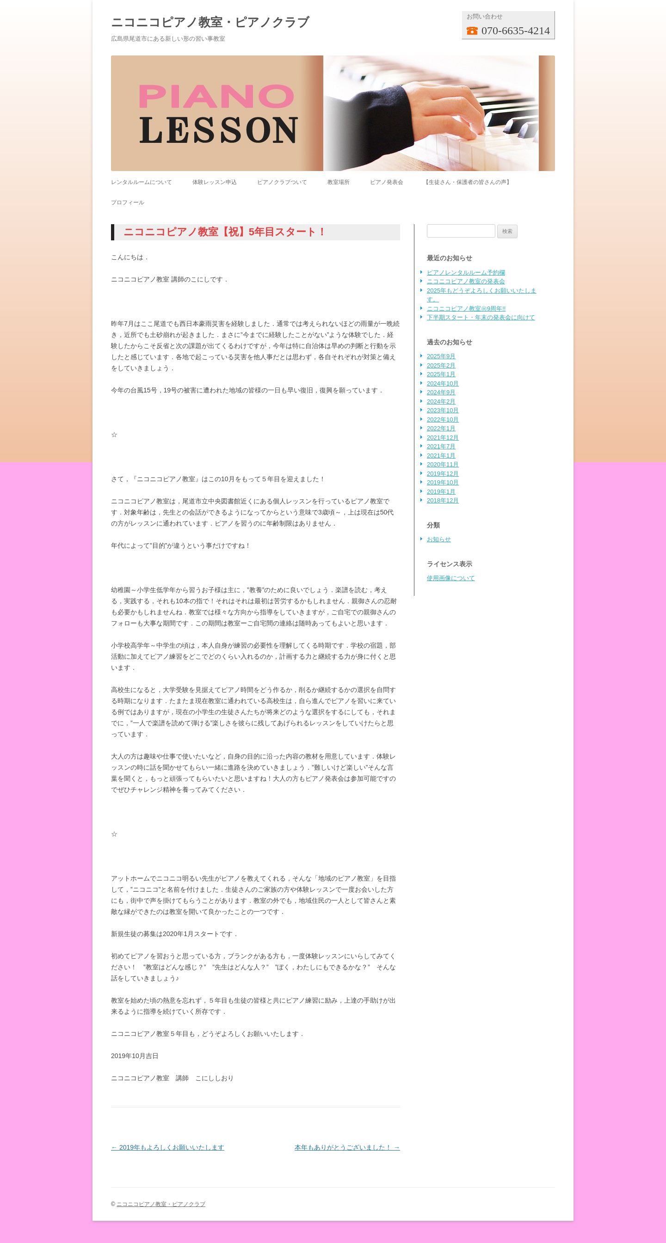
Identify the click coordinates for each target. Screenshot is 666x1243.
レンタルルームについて (141, 182)
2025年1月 (441, 374)
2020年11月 (443, 464)
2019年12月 (443, 473)
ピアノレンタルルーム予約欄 (466, 272)
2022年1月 (441, 428)
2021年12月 (443, 437)
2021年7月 (441, 446)
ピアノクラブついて (282, 182)
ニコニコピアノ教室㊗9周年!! (466, 308)
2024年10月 (443, 383)
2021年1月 (441, 455)
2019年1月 (441, 491)
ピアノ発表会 (386, 182)
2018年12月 (443, 500)
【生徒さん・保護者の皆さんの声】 (467, 182)
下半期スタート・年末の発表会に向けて (481, 317)
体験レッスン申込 (214, 182)
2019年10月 (443, 482)
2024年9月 (441, 392)
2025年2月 (441, 365)
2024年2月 (441, 401)
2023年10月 (443, 410)
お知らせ (439, 539)
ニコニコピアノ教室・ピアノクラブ (210, 22)
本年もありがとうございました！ (347, 1147)
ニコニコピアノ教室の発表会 (466, 281)
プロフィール (127, 202)
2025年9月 (441, 356)
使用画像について (451, 578)
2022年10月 (443, 419)
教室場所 (338, 182)
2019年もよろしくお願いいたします (167, 1147)
